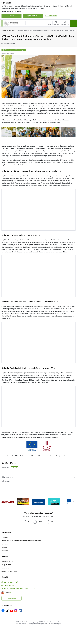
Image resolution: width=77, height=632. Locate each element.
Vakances (5, 537)
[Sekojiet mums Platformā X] (7, 610)
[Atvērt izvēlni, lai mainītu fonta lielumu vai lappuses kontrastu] (65, 23)
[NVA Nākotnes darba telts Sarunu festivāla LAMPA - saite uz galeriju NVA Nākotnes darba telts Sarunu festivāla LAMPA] (23, 132)
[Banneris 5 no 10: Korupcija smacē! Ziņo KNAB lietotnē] (38, 502)
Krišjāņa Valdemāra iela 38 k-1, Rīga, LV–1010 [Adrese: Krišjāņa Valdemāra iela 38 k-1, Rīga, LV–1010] (19, 589)
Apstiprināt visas (32, 16)
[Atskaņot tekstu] (9, 43)
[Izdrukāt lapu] (39, 477)
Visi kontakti (12, 598)
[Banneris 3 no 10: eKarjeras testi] (8, 502)
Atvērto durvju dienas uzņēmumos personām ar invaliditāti (21, 541)
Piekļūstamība (6, 565)
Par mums (5, 550)
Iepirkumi (5, 544)
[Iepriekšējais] (4, 501)
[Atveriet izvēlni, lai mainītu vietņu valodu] (56, 23)
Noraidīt (11, 16)
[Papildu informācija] (17, 582)
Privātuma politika (8, 561)
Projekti (4, 547)
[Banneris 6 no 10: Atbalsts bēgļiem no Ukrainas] (54, 502)
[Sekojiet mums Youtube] (11, 610)
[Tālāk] (73, 501)
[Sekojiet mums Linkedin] (20, 610)
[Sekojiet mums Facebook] (3, 610)
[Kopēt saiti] (60, 171)
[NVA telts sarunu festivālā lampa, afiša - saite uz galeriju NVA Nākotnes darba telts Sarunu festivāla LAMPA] (9, 132)
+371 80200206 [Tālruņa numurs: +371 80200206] (9, 582)
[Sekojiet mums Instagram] (15, 610)
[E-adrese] (6, 592)
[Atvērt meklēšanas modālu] (49, 23)
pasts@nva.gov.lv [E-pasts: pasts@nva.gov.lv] (10, 585)
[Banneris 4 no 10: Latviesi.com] (23, 502)
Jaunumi (14, 467)
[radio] (27, 521)
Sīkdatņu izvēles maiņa (9, 571)
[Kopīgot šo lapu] (39, 481)
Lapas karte (5, 568)
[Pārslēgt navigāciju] (73, 23)
